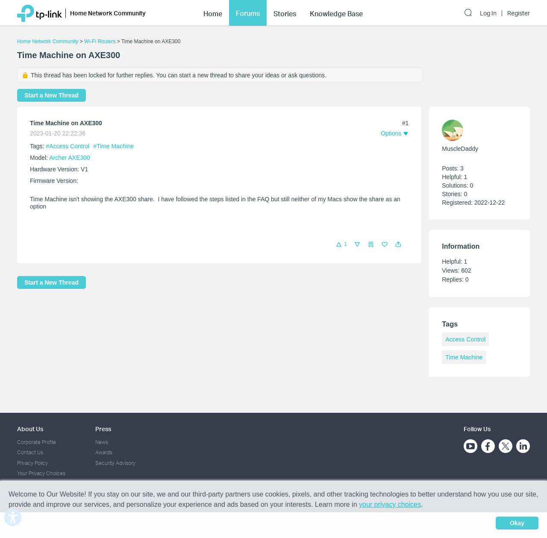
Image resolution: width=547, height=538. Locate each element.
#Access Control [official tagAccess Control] (68, 146)
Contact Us (30, 452)
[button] (398, 244)
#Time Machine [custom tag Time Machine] (113, 146)
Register (518, 13)
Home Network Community (47, 41)
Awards (103, 452)
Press (103, 428)
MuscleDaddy (460, 148)
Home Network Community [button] (108, 13)
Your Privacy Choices (41, 473)
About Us (30, 428)
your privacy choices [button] (390, 504)
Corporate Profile (36, 442)
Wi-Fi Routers (100, 41)
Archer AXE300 (69, 157)
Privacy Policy (32, 463)
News (101, 442)
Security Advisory (115, 463)
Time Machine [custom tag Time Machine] (463, 357)
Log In (488, 13)
